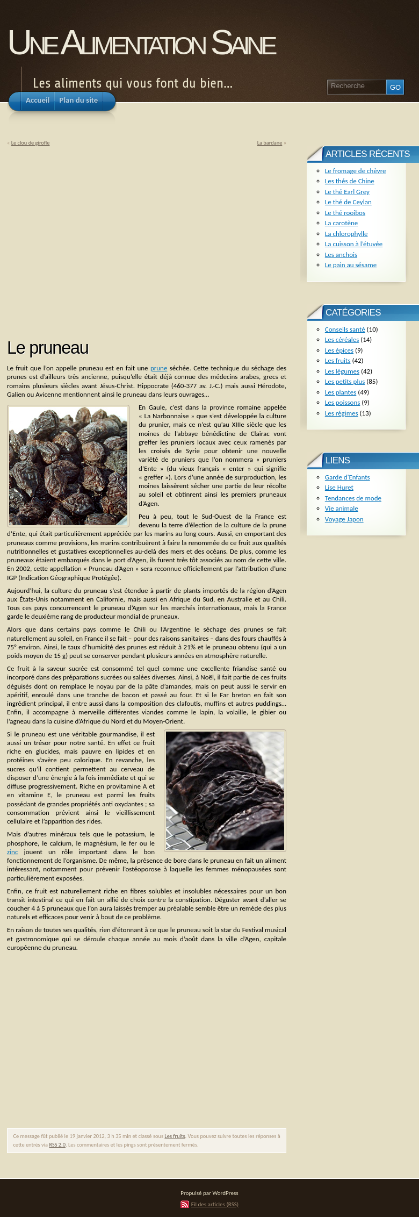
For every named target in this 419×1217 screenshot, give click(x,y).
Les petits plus (345, 381)
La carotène (341, 223)
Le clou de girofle (30, 142)
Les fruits (174, 1136)
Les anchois (341, 254)
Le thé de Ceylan (348, 202)
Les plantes (340, 392)
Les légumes (342, 371)
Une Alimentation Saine (140, 42)
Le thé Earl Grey (347, 192)
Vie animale (341, 508)
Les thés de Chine (349, 181)
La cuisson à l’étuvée (353, 244)
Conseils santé (345, 329)
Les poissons (342, 402)
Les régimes (341, 413)
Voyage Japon (344, 519)
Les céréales (342, 339)
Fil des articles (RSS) (215, 1204)
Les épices (339, 350)
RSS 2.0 (57, 1144)
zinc (12, 852)
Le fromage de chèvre (355, 171)
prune (159, 368)
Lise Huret (339, 487)
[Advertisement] (97, 238)
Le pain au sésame (351, 265)
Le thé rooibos (345, 213)
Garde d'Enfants (347, 477)
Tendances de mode (353, 498)
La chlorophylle (346, 234)
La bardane (270, 142)
